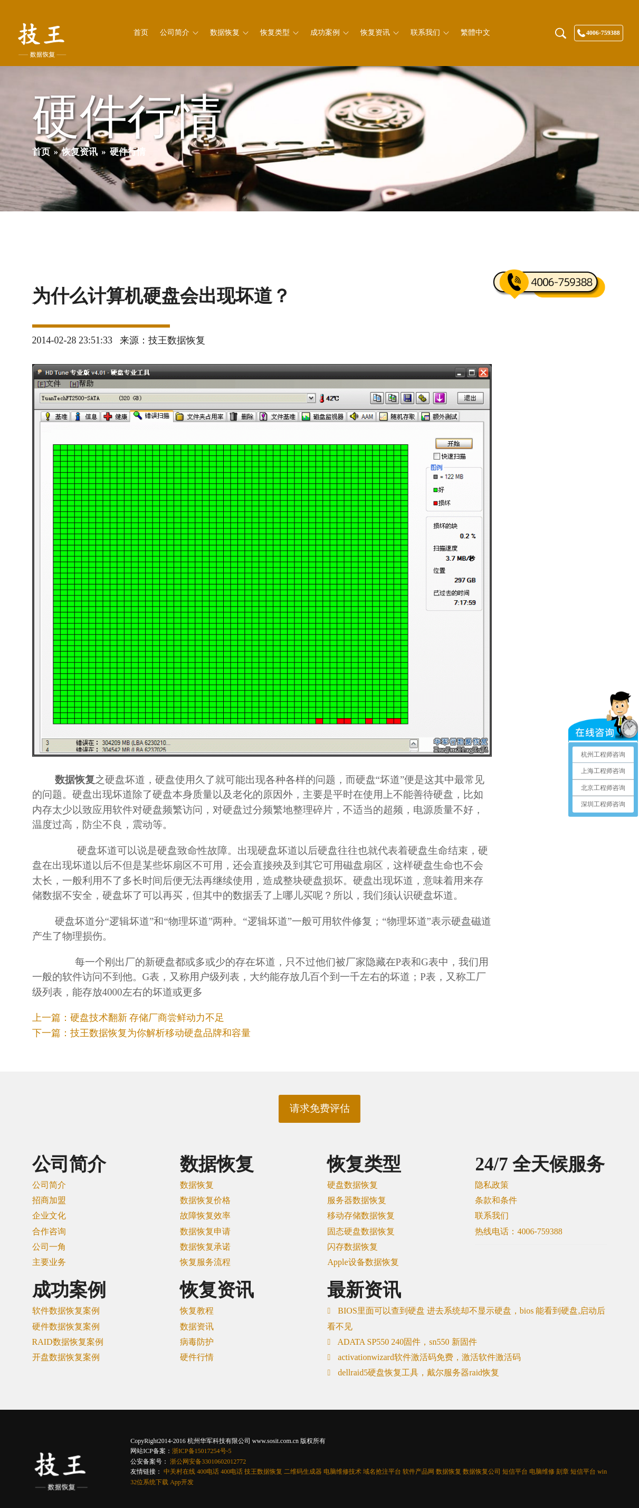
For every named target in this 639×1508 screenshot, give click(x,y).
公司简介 (179, 32)
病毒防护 (197, 1341)
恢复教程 (197, 1310)
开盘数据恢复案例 (66, 1357)
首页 (140, 32)
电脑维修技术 (342, 1471)
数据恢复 (229, 32)
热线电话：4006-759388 (518, 1231)
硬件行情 (197, 1357)
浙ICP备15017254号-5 (202, 1451)
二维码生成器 (303, 1471)
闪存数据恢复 (352, 1246)
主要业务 (49, 1262)
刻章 (562, 1471)
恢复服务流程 (205, 1262)
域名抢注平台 (382, 1471)
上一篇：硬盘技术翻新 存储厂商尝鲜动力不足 (128, 1017)
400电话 (208, 1471)
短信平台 (515, 1471)
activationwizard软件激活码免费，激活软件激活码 (428, 1357)
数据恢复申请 (205, 1231)
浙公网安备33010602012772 (208, 1461)
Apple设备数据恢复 (362, 1262)
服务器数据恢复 (356, 1200)
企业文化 (49, 1215)
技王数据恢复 (263, 1471)
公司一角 (49, 1246)
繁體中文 (475, 32)
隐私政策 (492, 1184)
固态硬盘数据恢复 (361, 1231)
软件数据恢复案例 (66, 1310)
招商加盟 (49, 1200)
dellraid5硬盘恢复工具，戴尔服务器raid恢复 (417, 1372)
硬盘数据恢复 (352, 1184)
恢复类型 (279, 32)
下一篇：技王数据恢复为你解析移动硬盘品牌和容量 (141, 1033)
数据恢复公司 (482, 1471)
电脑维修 (542, 1471)
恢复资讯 (379, 32)
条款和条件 (496, 1200)
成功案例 (329, 32)
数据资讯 (197, 1326)
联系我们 (430, 32)
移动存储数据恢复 (361, 1215)
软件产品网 (418, 1471)
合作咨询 (49, 1231)
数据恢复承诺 (205, 1246)
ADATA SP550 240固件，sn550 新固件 (406, 1341)
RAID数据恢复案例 (67, 1341)
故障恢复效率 (205, 1215)
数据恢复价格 (205, 1200)
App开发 (182, 1482)
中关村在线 (179, 1471)
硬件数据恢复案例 (66, 1326)
